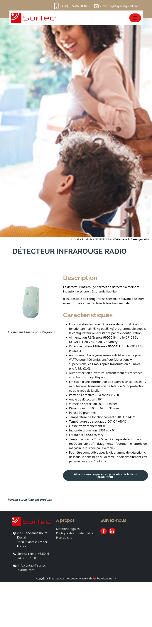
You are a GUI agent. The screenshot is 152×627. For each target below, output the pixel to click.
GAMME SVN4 (103, 239)
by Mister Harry (106, 578)
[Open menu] (135, 17)
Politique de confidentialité (74, 533)
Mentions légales (68, 529)
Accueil (75, 239)
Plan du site (64, 538)
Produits (87, 239)
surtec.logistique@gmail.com (119, 6)
